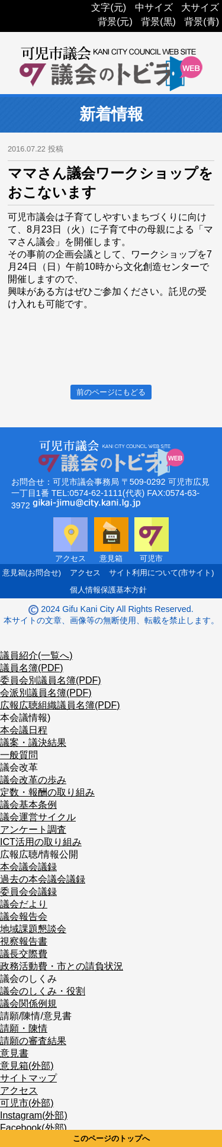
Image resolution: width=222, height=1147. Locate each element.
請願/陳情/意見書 (36, 1016)
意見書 (14, 1053)
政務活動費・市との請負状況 (61, 966)
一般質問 (19, 755)
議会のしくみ (28, 979)
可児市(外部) (27, 1103)
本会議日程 (23, 730)
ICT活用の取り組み (41, 842)
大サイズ (200, 7)
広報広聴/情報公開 (39, 854)
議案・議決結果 (33, 742)
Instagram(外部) (33, 1115)
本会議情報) (25, 718)
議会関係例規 (28, 1003)
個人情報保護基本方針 (108, 589)
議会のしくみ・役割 (42, 991)
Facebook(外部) (33, 1128)
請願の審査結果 (33, 1041)
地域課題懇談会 (33, 929)
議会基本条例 (28, 805)
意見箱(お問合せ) (32, 572)
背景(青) (201, 22)
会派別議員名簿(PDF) (46, 693)
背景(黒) (158, 22)
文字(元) (108, 7)
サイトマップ (28, 1078)
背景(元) (115, 22)
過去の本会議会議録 (42, 879)
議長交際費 (23, 954)
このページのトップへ (111, 1138)
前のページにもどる (111, 392)
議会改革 (19, 767)
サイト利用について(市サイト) (161, 572)
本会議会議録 (28, 867)
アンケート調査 (33, 829)
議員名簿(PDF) (31, 668)
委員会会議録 (28, 892)
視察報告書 (23, 941)
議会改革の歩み (33, 780)
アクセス (85, 572)
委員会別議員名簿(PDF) (50, 680)
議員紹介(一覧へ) (36, 655)
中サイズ (154, 7)
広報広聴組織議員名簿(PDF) (60, 705)
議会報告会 (23, 916)
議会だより (23, 904)
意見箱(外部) (27, 1066)
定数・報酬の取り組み (47, 792)
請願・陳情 (23, 1028)
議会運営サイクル (38, 817)
